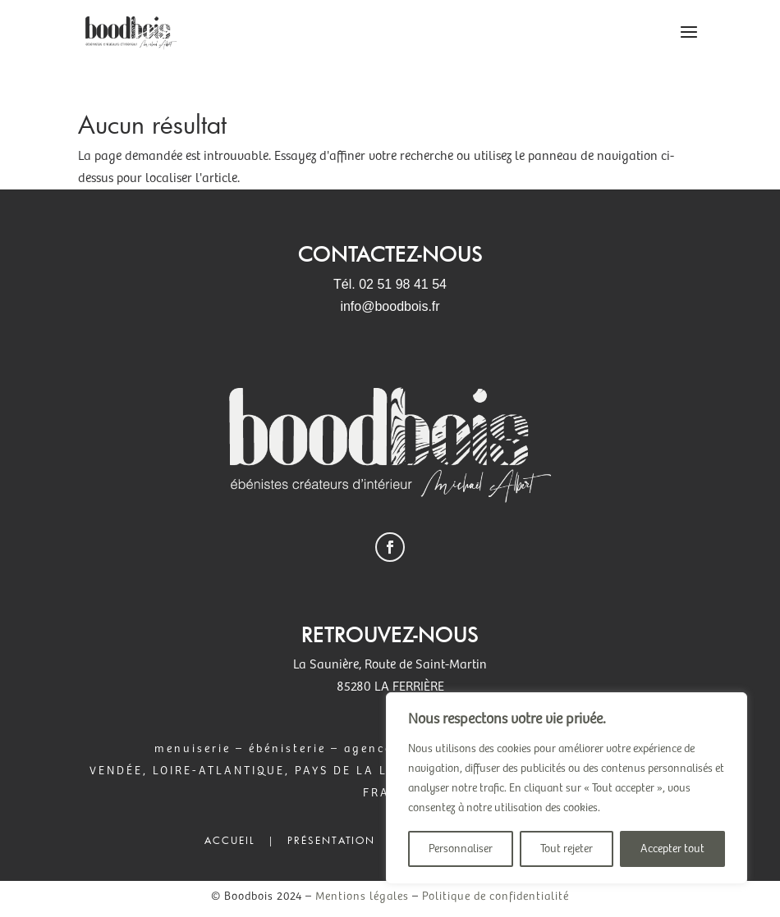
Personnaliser (461, 848)
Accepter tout (672, 848)
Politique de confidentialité (495, 896)
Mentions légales (362, 896)
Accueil (229, 839)
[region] (566, 788)
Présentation (331, 839)
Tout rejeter (566, 848)
